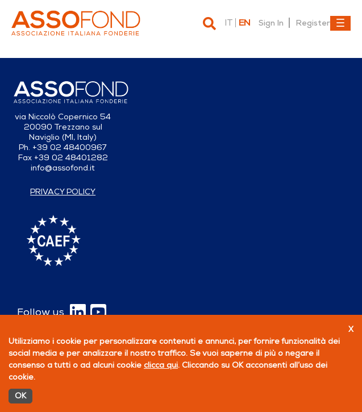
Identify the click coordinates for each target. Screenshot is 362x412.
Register (313, 23)
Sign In (271, 23)
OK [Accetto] (20, 396)
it (228, 22)
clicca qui (161, 365)
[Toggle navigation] (340, 23)
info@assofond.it (63, 168)
